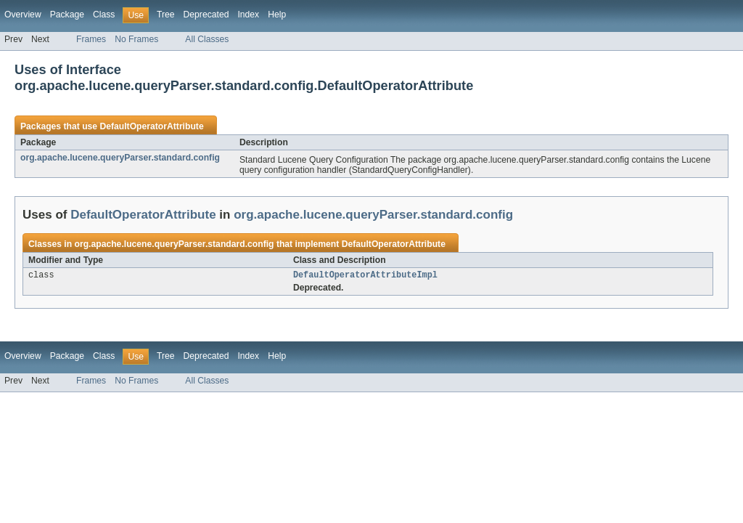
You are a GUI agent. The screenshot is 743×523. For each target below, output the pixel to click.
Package (67, 14)
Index (248, 14)
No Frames (136, 39)
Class (104, 14)
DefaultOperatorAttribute (151, 126)
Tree (166, 14)
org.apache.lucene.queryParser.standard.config (120, 158)
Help (277, 14)
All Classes (207, 39)
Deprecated (206, 14)
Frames (91, 39)
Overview (22, 14)
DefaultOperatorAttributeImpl (365, 276)
